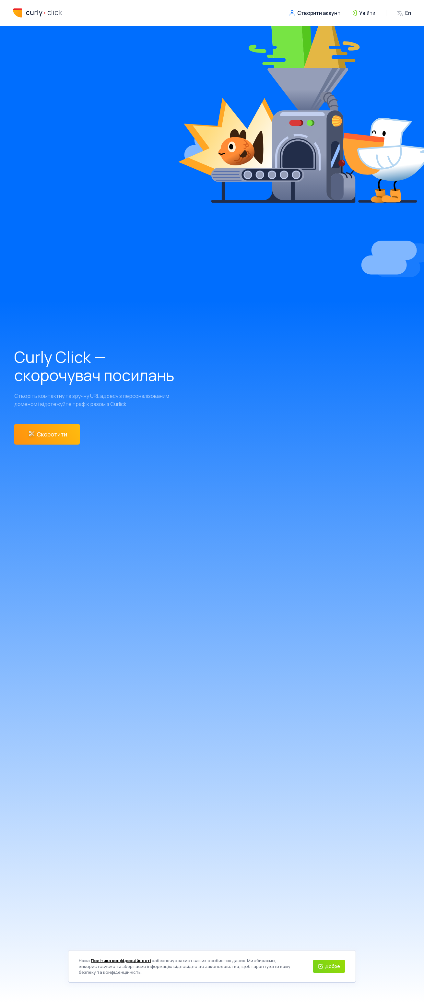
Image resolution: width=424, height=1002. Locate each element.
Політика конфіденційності (121, 960)
